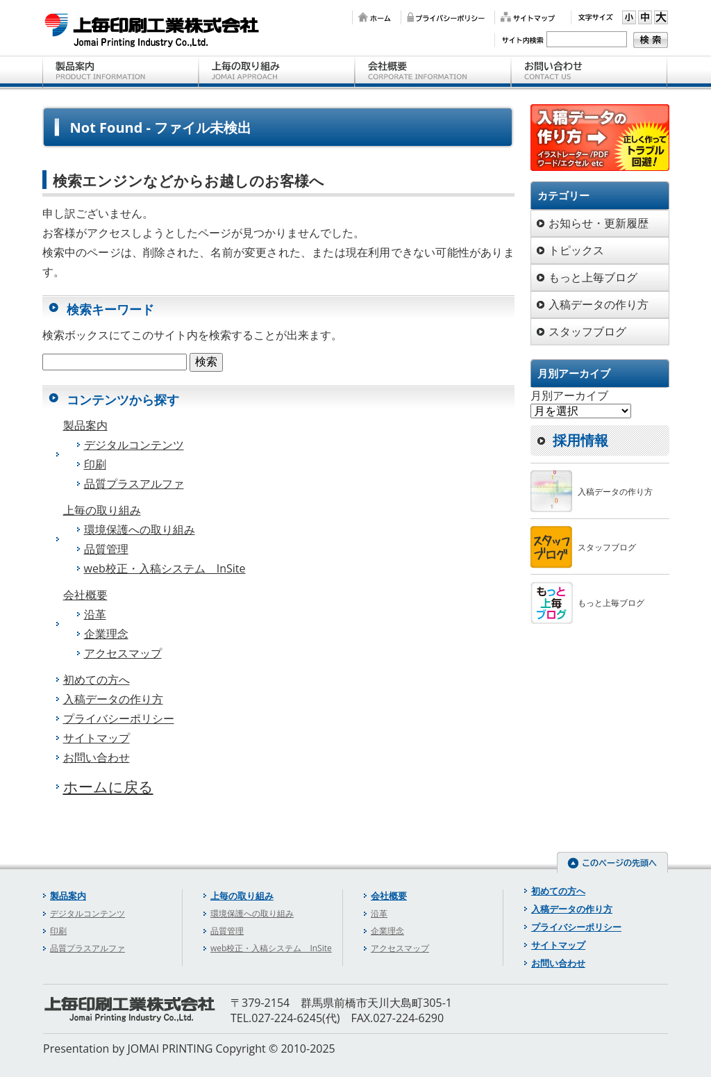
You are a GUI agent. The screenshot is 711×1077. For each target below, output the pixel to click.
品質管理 (106, 549)
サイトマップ (525, 17)
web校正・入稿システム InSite (165, 568)
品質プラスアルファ (134, 483)
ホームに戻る (108, 786)
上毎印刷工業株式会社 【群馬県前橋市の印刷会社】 (152, 29)
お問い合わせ (589, 73)
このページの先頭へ (612, 862)
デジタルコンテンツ (134, 444)
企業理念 (106, 633)
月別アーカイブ (569, 395)
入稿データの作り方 (113, 699)
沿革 (95, 614)
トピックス (576, 250)
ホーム (373, 17)
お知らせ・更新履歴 (599, 223)
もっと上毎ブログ (593, 277)
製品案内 (120, 73)
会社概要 (433, 73)
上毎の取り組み (277, 73)
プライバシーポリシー (444, 17)
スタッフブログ (587, 331)
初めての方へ (96, 679)
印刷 (95, 464)
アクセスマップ (123, 653)
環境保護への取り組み (139, 529)
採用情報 (580, 440)
